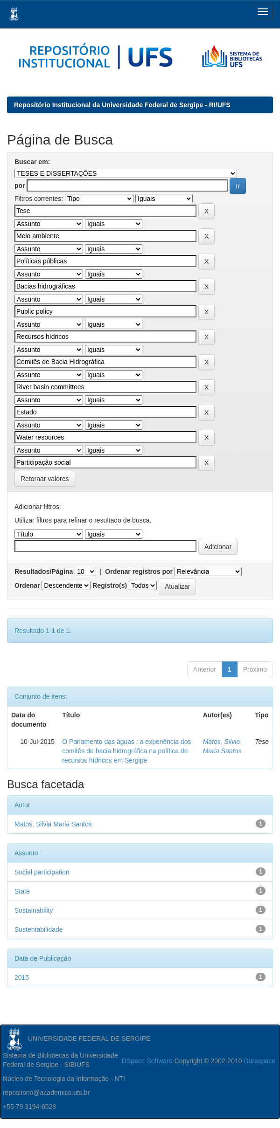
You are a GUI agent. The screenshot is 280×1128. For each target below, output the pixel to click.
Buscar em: (32, 161)
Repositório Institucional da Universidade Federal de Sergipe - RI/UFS (122, 105)
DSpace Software (147, 1061)
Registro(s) (109, 585)
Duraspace (259, 1061)
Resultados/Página (43, 571)
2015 (21, 977)
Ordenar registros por (139, 571)
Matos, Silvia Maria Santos (53, 824)
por (19, 185)
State (22, 891)
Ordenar (27, 585)
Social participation (42, 872)
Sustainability (33, 910)
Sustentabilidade (38, 929)
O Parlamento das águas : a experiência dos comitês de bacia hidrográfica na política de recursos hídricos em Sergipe (126, 751)
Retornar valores (45, 478)
